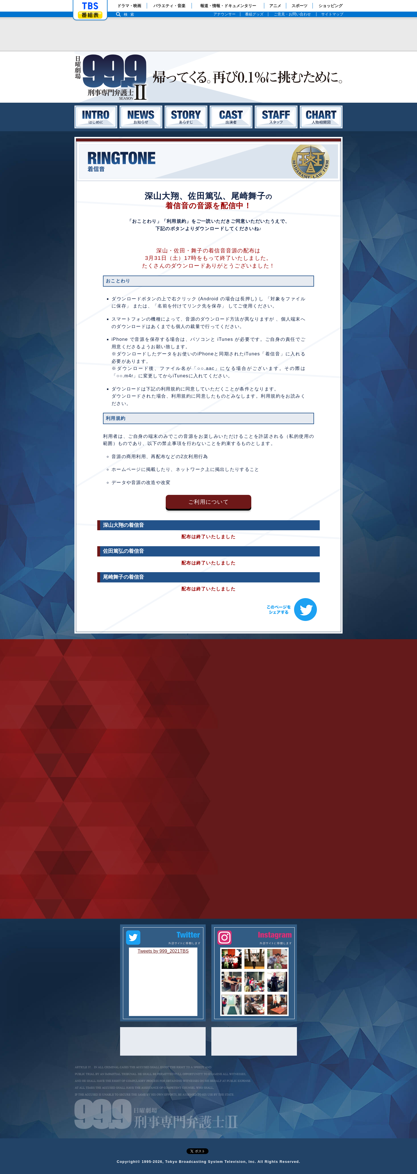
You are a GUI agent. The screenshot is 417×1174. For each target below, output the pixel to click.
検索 (130, 14)
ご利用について (208, 502)
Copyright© (128, 1161)
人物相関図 (321, 117)
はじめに (95, 117)
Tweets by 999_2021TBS (163, 951)
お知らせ (141, 117)
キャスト (231, 117)
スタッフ (276, 117)
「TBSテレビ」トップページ (90, 6)
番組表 (90, 15)
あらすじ (186, 117)
